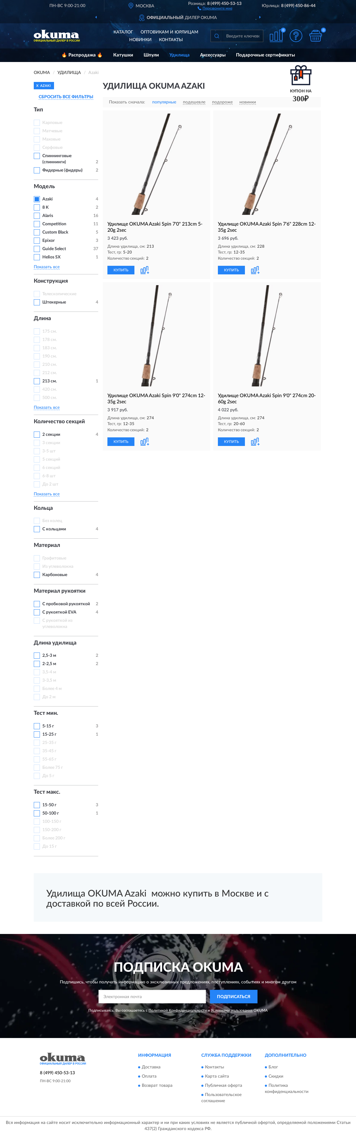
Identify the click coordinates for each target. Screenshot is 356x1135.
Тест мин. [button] (46, 713)
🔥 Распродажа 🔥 (82, 55)
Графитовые (54, 558)
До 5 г (48, 776)
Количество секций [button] (59, 421)
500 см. (49, 398)
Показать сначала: (127, 102)
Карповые (52, 123)
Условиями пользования (232, 1010)
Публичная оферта (223, 1085)
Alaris (48, 216)
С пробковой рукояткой (66, 604)
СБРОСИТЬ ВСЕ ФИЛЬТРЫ (66, 97)
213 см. (49, 381)
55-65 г (49, 759)
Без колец (52, 521)
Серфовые (52, 147)
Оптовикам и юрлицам (169, 32)
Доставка (151, 1067)
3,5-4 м (49, 672)
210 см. (49, 364)
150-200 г (51, 830)
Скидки (276, 1076)
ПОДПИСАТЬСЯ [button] (233, 997)
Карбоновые (54, 575)
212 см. (49, 373)
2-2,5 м (49, 664)
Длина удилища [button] (55, 643)
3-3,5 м (49, 680)
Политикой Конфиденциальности (178, 1010)
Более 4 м (52, 689)
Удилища (179, 55)
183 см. (49, 348)
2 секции (51, 434)
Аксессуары (213, 55)
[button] (215, 8)
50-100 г (50, 813)
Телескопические (59, 294)
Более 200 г (53, 838)
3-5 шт (49, 451)
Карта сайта (217, 1076)
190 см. (49, 356)
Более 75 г (52, 767)
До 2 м (49, 697)
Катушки (123, 55)
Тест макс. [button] (47, 792)
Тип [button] (38, 110)
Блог (273, 1067)
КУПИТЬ (121, 270)
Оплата (149, 1076)
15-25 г (49, 734)
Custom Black (55, 232)
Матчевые (52, 131)
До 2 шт (50, 484)
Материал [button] (47, 545)
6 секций (51, 468)
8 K (45, 207)
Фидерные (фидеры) (62, 170)
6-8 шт (49, 476)
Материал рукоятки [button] (60, 591)
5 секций (51, 459)
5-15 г (48, 726)
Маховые (51, 139)
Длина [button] (42, 318)
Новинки (140, 40)
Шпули (151, 55)
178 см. (49, 340)
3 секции (51, 443)
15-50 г (49, 805)
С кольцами (54, 529)
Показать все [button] (47, 267)
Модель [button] (44, 186)
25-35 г (49, 743)
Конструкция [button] (51, 281)
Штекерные (54, 302)
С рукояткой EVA (59, 612)
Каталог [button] (123, 32)
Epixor (48, 240)
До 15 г (49, 846)
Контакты (171, 40)
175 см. (49, 331)
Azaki (48, 199)
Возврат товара (157, 1085)
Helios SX (51, 257)
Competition (54, 224)
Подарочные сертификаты (265, 55)
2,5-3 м (49, 655)
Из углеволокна (57, 566)
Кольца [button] (43, 508)
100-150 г (51, 821)
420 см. (49, 389)
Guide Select (54, 249)
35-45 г (49, 751)
